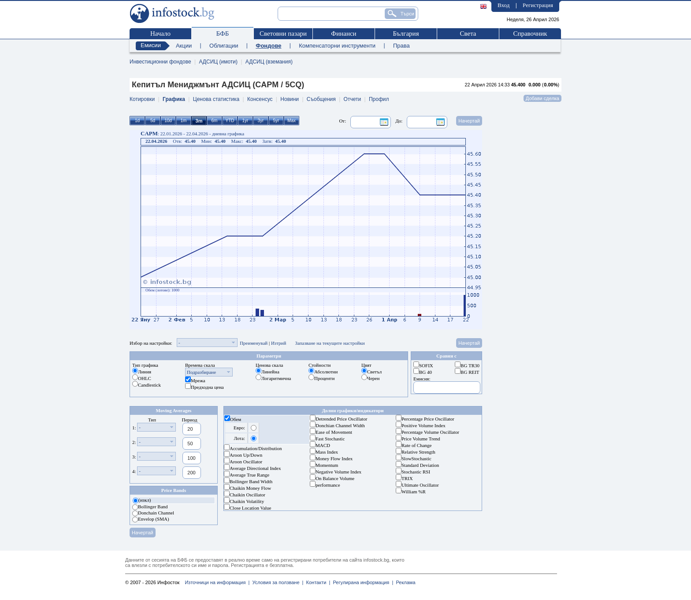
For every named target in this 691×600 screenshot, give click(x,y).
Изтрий (278, 343)
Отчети (352, 99)
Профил (379, 99)
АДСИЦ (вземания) (269, 62)
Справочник (530, 33)
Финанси (343, 33)
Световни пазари (283, 33)
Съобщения (321, 99)
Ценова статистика (216, 99)
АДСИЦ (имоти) (218, 62)
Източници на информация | (217, 582)
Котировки (142, 99)
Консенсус (259, 99)
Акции (184, 45)
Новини (289, 99)
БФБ (222, 33)
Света (468, 33)
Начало (160, 33)
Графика (174, 99)
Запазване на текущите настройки (329, 343)
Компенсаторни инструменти (337, 45)
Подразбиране (201, 372)
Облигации (223, 45)
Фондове (268, 45)
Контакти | (316, 582)
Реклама (404, 582)
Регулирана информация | (361, 582)
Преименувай (253, 343)
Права (401, 45)
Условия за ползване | (276, 582)
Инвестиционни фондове (160, 62)
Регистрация (538, 5)
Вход (503, 5)
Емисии (151, 45)
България (406, 33)
